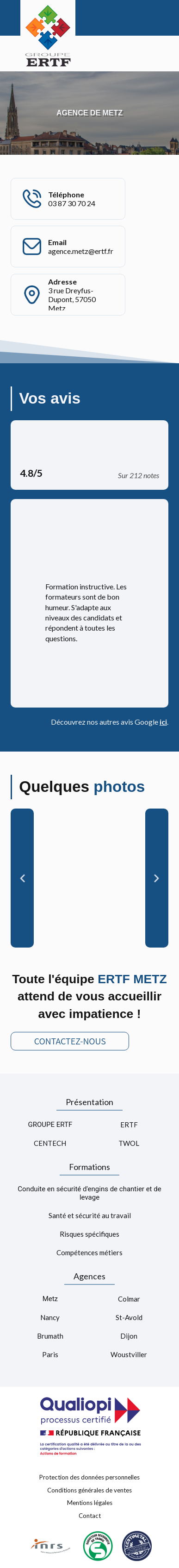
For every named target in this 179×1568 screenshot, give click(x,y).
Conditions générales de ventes (89, 1489)
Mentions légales (89, 1502)
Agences (89, 1276)
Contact (90, 1515)
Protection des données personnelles (89, 1477)
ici (163, 721)
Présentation (89, 1102)
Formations (89, 1167)
